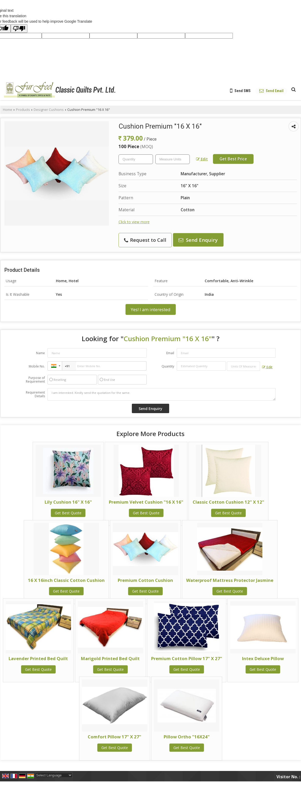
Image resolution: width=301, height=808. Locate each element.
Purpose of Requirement (35, 379)
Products (23, 109)
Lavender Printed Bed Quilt (38, 658)
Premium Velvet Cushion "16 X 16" (146, 502)
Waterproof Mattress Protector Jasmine (229, 580)
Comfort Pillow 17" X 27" (114, 737)
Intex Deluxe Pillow (263, 658)
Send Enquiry (198, 240)
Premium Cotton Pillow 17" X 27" (186, 658)
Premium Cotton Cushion (145, 580)
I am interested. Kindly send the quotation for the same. (162, 394)
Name (40, 353)
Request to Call (145, 240)
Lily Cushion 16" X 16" (68, 502)
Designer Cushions (49, 109)
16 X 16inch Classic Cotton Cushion (66, 580)
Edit (202, 158)
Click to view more (134, 221)
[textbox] (172, 159)
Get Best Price (233, 159)
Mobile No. (37, 366)
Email (170, 353)
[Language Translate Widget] (53, 775)
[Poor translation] (19, 28)
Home (7, 109)
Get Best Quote (68, 512)
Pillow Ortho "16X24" (187, 737)
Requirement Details (35, 394)
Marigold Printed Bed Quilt (110, 658)
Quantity (168, 366)
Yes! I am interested (150, 309)
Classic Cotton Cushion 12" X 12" (228, 502)
